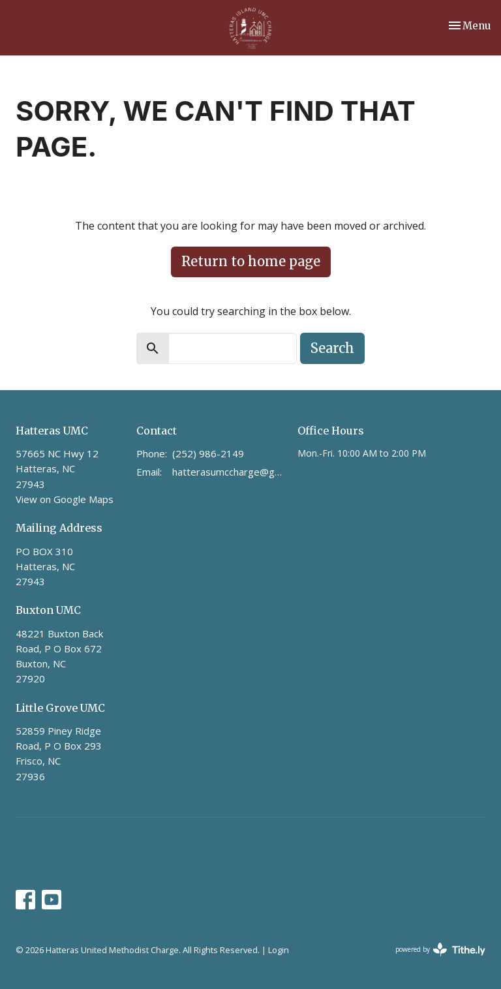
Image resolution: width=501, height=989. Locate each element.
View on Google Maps (65, 499)
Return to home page (250, 261)
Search (332, 348)
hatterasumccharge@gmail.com (228, 471)
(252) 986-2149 (208, 453)
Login (278, 950)
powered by (440, 949)
